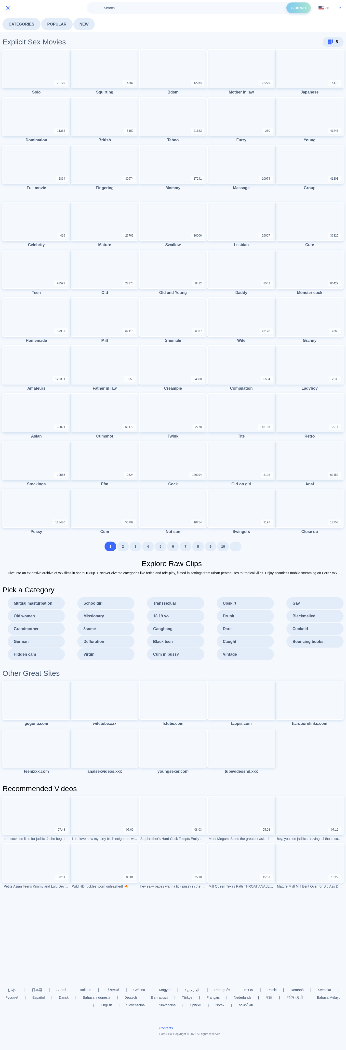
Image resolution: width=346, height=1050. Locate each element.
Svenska (324, 990)
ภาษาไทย (246, 1005)
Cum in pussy (166, 656)
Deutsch (130, 997)
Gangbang (163, 630)
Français (213, 997)
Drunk (228, 617)
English (106, 1005)
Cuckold (300, 630)
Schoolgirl (93, 605)
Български (159, 997)
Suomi (61, 990)
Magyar (165, 990)
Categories (21, 24)
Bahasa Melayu (329, 997)
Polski (272, 990)
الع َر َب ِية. (192, 990)
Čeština (139, 990)
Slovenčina (167, 1005)
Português (222, 990)
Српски (195, 1005)
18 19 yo (161, 617)
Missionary (93, 617)
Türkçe (187, 997)
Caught (229, 643)
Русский (11, 997)
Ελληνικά (112, 990)
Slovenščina (135, 1005)
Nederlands (243, 997)
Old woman (24, 617)
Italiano (85, 990)
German (21, 643)
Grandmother (26, 630)
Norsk (220, 1005)
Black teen (163, 643)
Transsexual (164, 605)
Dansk (64, 997)
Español (38, 997)
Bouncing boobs (308, 643)
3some (89, 630)
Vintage (230, 656)
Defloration (93, 643)
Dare (227, 630)
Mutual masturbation (33, 605)
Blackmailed (304, 617)
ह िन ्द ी (295, 997)
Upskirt (229, 605)
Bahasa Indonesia (96, 997)
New (84, 24)
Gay (296, 605)
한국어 (12, 990)
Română (297, 990)
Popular (57, 24)
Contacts (166, 1028)
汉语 (269, 997)
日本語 (37, 990)
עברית (248, 990)
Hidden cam (25, 656)
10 (223, 548)
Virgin (88, 656)
